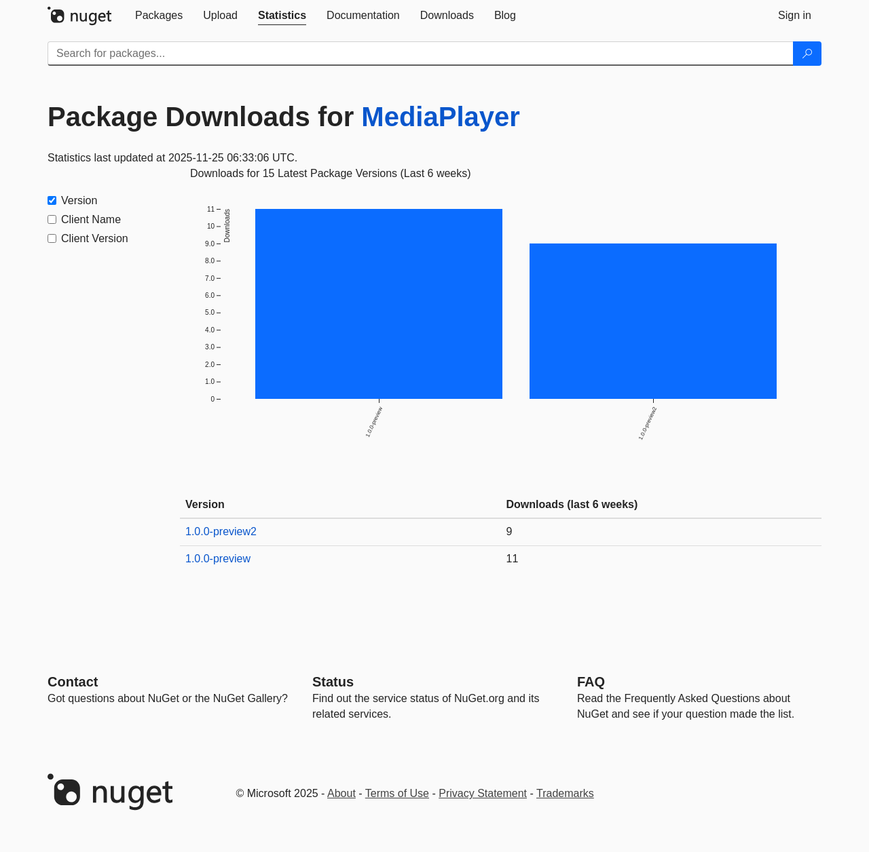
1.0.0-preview (218, 558)
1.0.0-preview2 (221, 531)
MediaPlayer (440, 117)
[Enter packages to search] (421, 53)
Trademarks (565, 793)
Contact (73, 681)
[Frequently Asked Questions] (591, 681)
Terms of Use (397, 793)
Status (333, 681)
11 (512, 558)
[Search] (807, 53)
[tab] (159, 16)
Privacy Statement (483, 793)
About (341, 793)
